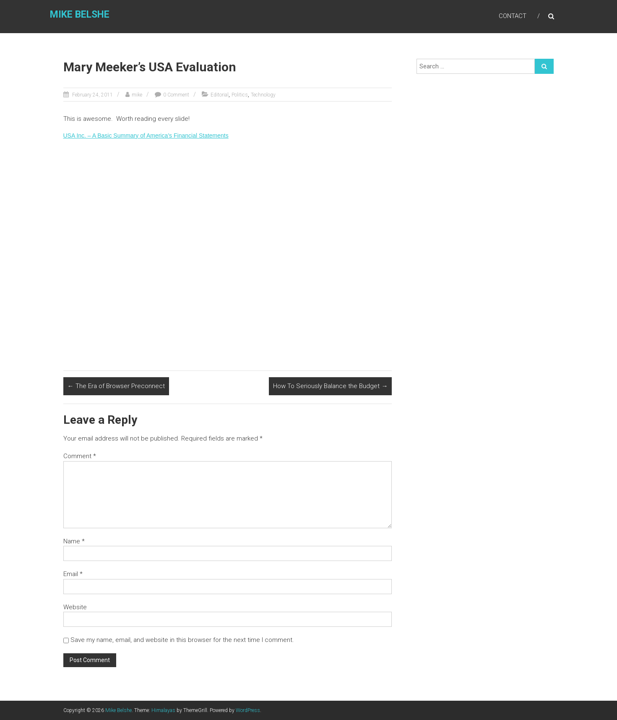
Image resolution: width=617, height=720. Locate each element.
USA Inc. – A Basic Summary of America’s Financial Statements (146, 135)
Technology (263, 95)
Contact (512, 16)
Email (73, 574)
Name (74, 541)
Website (75, 607)
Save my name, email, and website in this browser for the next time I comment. (182, 640)
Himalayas (163, 710)
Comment (79, 456)
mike (137, 95)
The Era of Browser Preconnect (116, 386)
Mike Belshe (78, 15)
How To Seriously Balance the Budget (330, 386)
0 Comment (176, 95)
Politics (240, 95)
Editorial (220, 95)
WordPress (248, 710)
